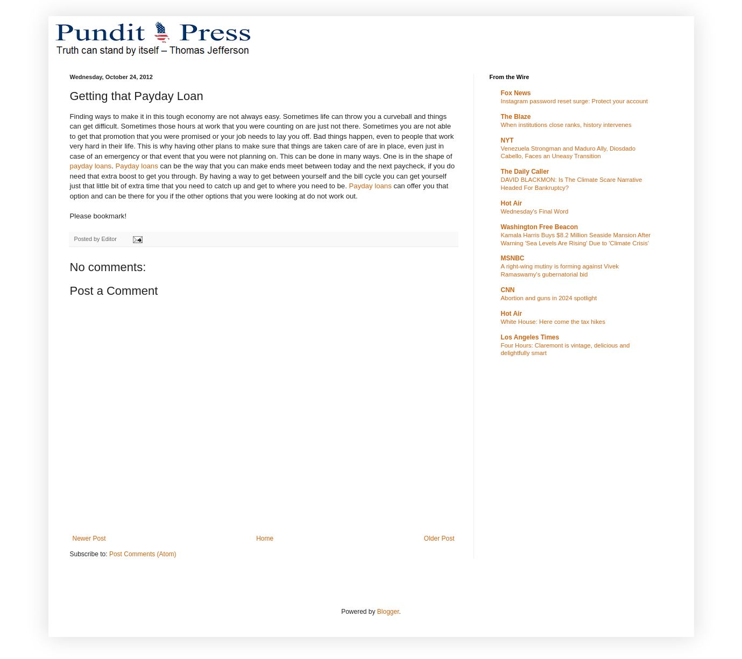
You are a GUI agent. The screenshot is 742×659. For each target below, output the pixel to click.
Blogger (388, 611)
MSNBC (513, 258)
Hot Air (511, 203)
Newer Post (89, 538)
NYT (507, 140)
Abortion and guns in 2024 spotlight (549, 298)
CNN (508, 290)
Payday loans (137, 166)
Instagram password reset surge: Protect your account (574, 101)
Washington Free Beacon (539, 227)
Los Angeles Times (530, 337)
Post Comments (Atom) (142, 554)
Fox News (516, 93)
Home (264, 538)
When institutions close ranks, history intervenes (566, 125)
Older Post (439, 538)
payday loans (91, 166)
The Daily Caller (525, 171)
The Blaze (516, 117)
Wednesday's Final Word (535, 211)
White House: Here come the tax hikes (553, 321)
